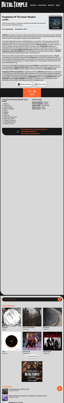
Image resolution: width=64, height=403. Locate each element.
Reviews (33, 5)
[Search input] (30, 299)
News (58, 5)
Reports (51, 5)
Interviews (42, 5)
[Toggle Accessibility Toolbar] (59, 388)
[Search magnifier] (59, 299)
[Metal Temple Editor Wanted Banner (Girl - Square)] (32, 381)
